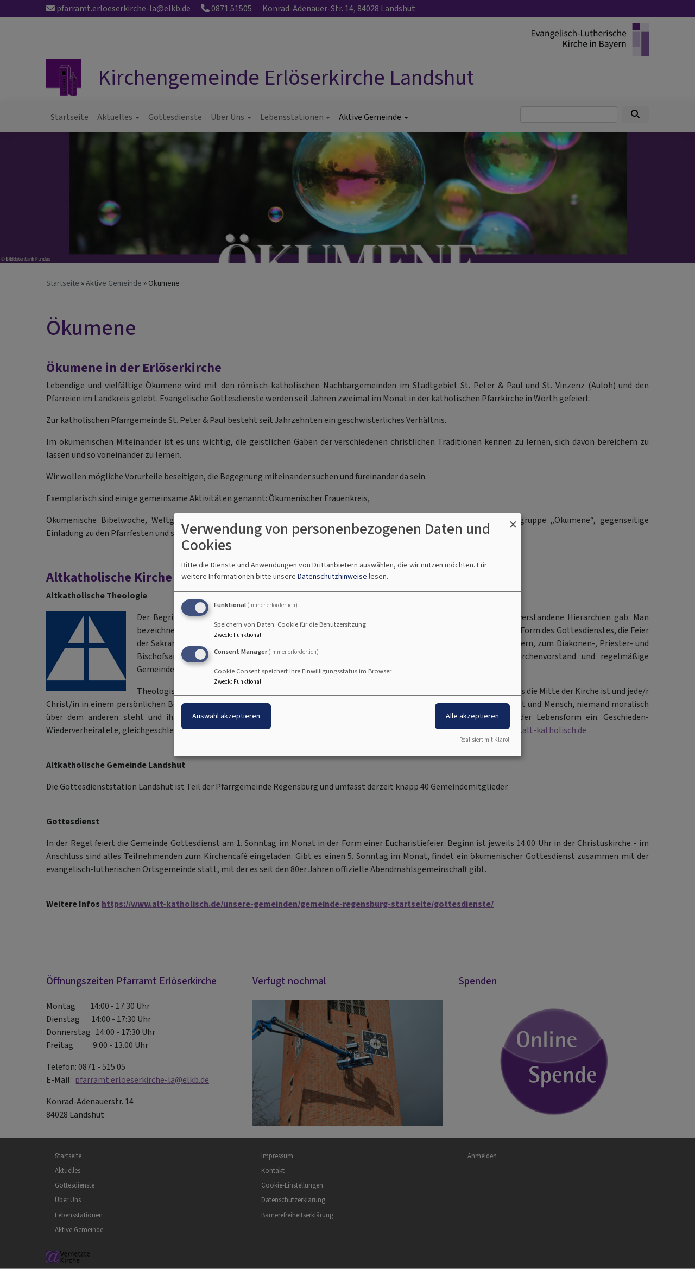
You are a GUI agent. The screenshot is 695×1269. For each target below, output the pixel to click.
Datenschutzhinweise (332, 576)
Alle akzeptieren (472, 716)
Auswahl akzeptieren (226, 716)
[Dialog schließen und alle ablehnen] (513, 519)
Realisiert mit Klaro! (484, 740)
